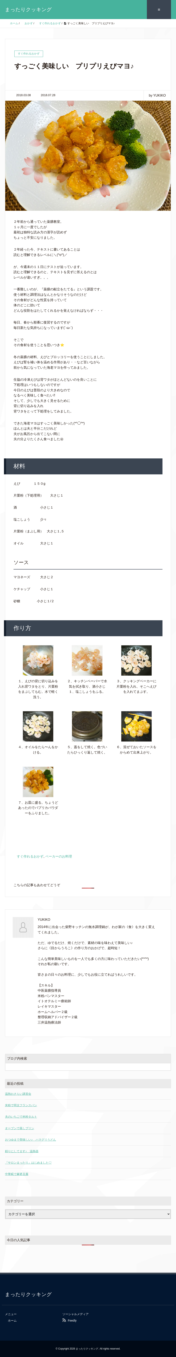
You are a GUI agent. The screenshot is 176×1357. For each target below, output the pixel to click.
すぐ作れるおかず (30, 856)
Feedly (72, 1320)
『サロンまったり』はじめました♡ (28, 1162)
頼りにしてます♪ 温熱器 (21, 1151)
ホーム (12, 1320)
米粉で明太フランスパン (21, 1105)
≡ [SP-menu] (159, 9)
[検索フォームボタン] (167, 1067)
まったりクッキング (28, 9)
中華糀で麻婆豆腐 (16, 1174)
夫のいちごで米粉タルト (21, 1116)
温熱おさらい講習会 (18, 1093)
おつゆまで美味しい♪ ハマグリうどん (30, 1139)
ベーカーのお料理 (58, 856)
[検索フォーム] (83, 1066)
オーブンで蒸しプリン (19, 1128)
